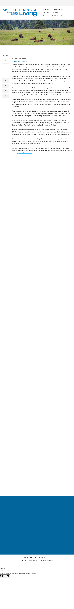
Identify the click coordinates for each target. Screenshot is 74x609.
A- (6, 61)
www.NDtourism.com (25, 153)
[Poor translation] (7, 576)
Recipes (46, 12)
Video (63, 16)
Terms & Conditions (47, 560)
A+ (6, 66)
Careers (23, 560)
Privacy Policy (33, 560)
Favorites (58, 9)
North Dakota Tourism (21, 61)
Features (46, 9)
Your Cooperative (49, 16)
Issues (55, 12)
